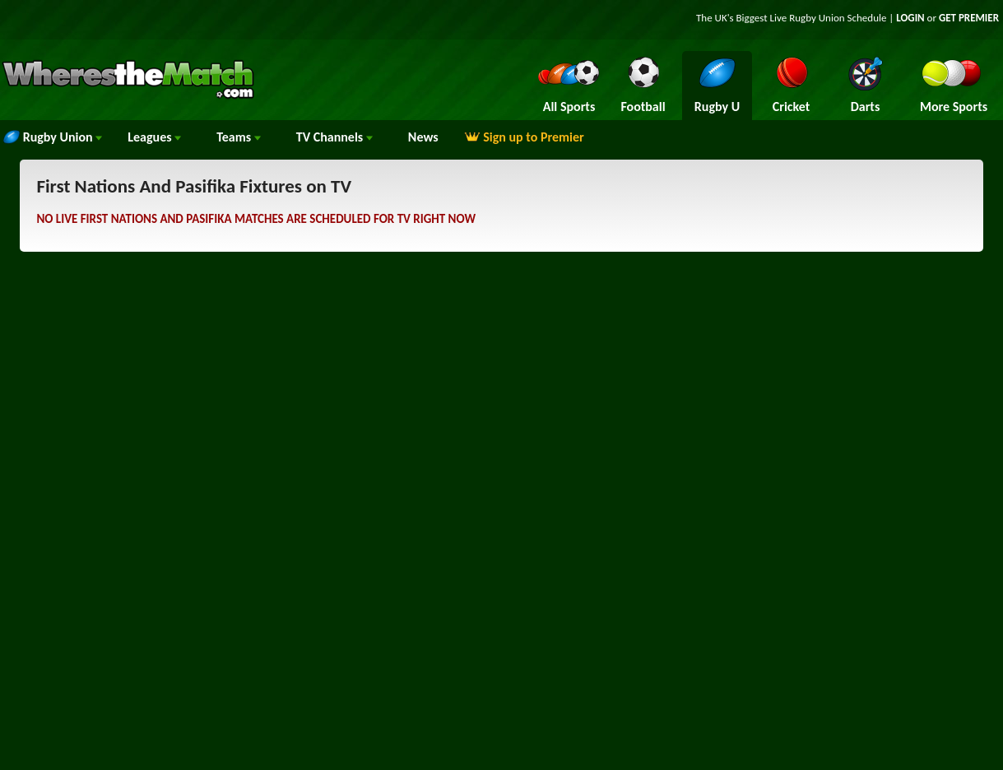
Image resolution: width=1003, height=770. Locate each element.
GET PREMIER (969, 18)
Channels (334, 137)
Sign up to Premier (524, 137)
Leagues (154, 137)
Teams (238, 137)
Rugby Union (52, 137)
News (423, 137)
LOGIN (910, 18)
